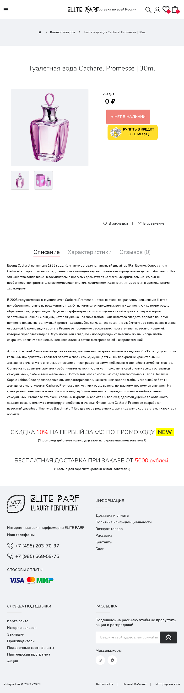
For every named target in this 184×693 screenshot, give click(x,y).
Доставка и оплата (112, 515)
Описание (46, 252)
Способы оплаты (25, 569)
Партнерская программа (28, 654)
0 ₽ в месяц (132, 132)
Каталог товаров (62, 32)
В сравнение (153, 223)
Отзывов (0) (135, 252)
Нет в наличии (130, 116)
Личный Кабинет (134, 684)
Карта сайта (17, 621)
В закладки (118, 223)
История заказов (21, 627)
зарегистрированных (106, 440)
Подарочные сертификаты (30, 647)
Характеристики (90, 252)
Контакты (104, 542)
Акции (12, 661)
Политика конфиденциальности (124, 522)
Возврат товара (109, 528)
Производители (21, 641)
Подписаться (168, 637)
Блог (100, 548)
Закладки (15, 634)
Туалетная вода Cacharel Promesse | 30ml (115, 32)
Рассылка (104, 535)
